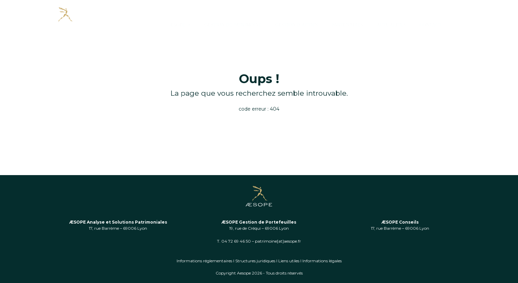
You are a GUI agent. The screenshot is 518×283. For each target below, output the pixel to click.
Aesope (244, 273)
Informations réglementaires (204, 260)
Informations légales (322, 260)
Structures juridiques (255, 260)
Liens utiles (288, 260)
